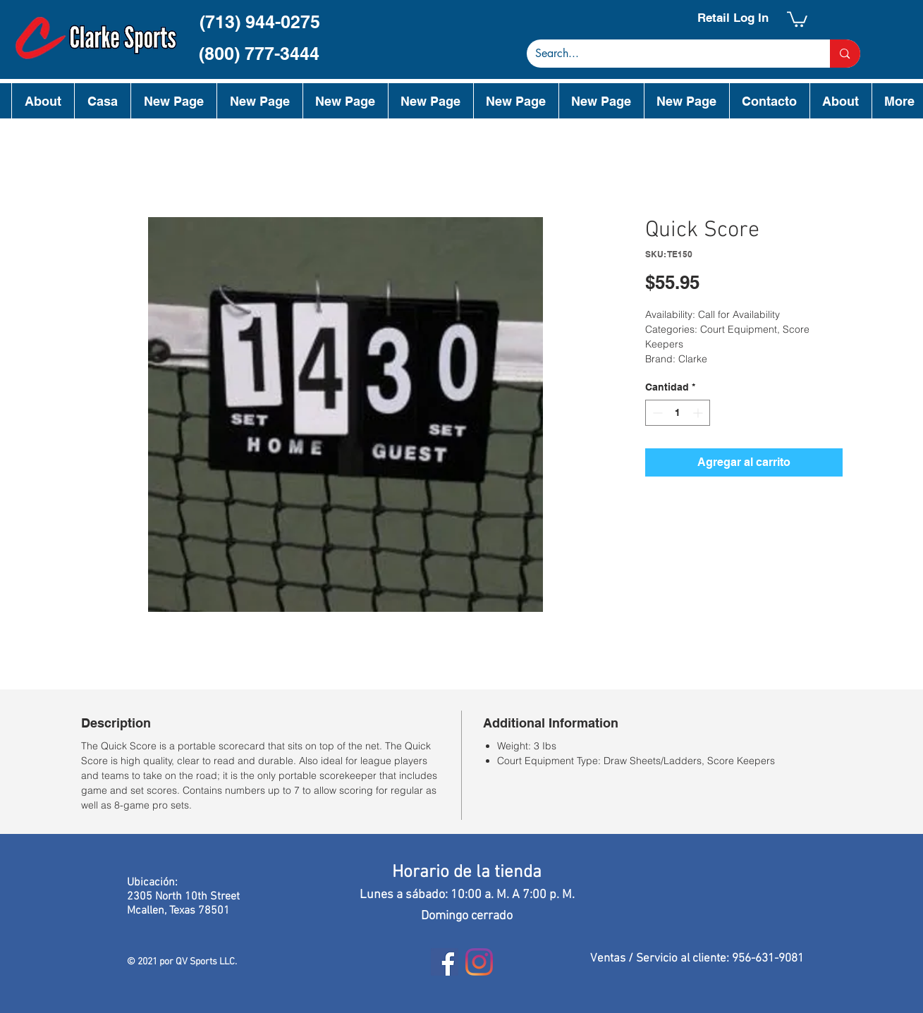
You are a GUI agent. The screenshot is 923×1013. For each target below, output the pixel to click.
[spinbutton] (677, 412)
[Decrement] (656, 412)
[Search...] (668, 53)
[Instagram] (479, 962)
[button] (797, 18)
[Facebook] (444, 962)
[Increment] (699, 412)
